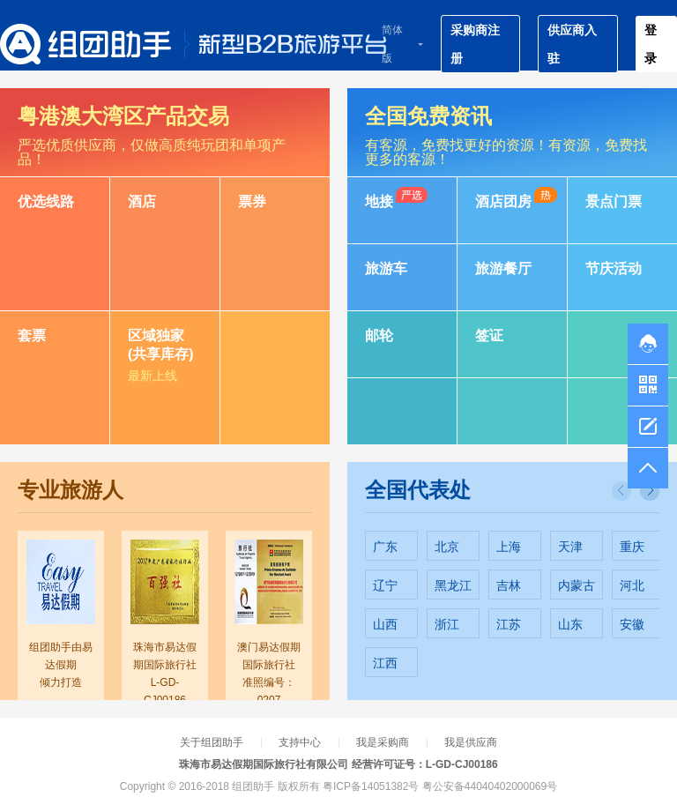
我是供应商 (470, 742)
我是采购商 (382, 742)
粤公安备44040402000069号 (489, 786)
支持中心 (300, 742)
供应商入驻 (572, 44)
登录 (650, 44)
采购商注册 (475, 44)
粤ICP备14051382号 (371, 786)
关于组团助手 (211, 742)
